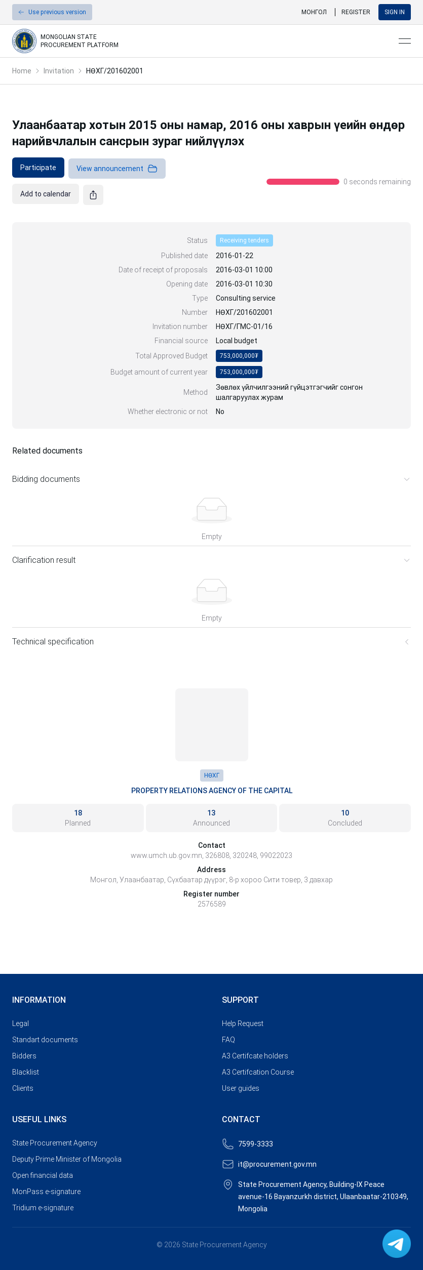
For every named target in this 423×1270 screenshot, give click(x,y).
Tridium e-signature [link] (42, 1208)
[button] (52, 12)
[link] (201, 41)
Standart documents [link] (45, 1040)
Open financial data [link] (42, 1175)
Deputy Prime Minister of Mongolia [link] (67, 1159)
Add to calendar (45, 194)
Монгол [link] (314, 12)
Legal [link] (20, 1023)
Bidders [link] (24, 1056)
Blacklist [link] (25, 1072)
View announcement (117, 168)
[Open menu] (405, 41)
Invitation (59, 71)
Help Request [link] (242, 1023)
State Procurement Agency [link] (54, 1143)
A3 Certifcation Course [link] (258, 1072)
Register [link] (355, 12)
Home (21, 71)
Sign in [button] (394, 12)
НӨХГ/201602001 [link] (114, 71)
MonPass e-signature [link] (46, 1191)
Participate (38, 167)
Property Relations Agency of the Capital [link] (211, 791)
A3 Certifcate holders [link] (255, 1056)
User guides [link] (240, 1088)
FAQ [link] (228, 1040)
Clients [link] (22, 1088)
